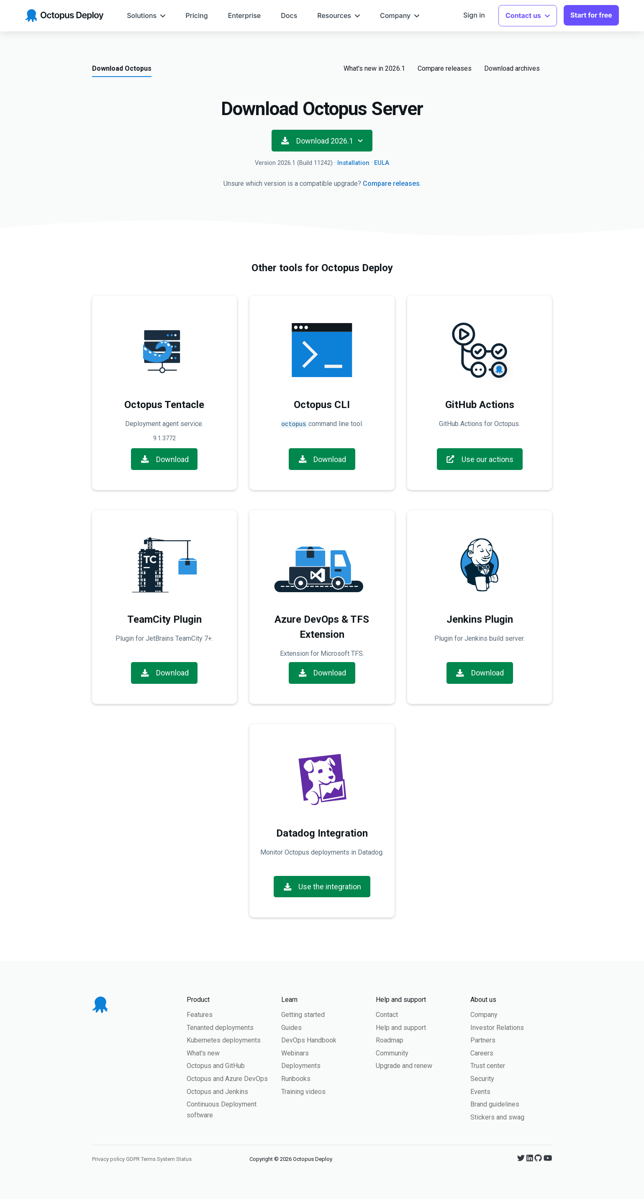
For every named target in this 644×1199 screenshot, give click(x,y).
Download (164, 458)
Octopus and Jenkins (217, 1091)
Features (200, 1014)
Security (482, 1078)
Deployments (301, 1065)
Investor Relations (497, 1027)
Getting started (303, 1014)
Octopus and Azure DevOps (227, 1078)
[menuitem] (146, 15)
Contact (387, 1014)
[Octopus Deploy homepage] (64, 15)
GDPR (133, 1158)
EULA (381, 163)
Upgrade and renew (404, 1065)
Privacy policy (108, 1158)
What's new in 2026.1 (374, 68)
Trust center (487, 1065)
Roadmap (389, 1039)
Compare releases (445, 68)
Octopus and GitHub (216, 1065)
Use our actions (479, 458)
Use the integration (322, 885)
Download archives (512, 68)
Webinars (295, 1052)
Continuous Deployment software (222, 1108)
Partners (482, 1039)
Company (484, 1014)
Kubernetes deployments (224, 1039)
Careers (481, 1052)
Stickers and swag (497, 1116)
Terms (148, 1158)
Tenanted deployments (220, 1027)
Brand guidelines (494, 1103)
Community (392, 1052)
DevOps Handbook (308, 1039)
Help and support (401, 1027)
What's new (203, 1052)
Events (480, 1091)
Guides (291, 1027)
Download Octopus (121, 68)
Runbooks (295, 1078)
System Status (174, 1158)
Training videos (303, 1091)
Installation (353, 163)
